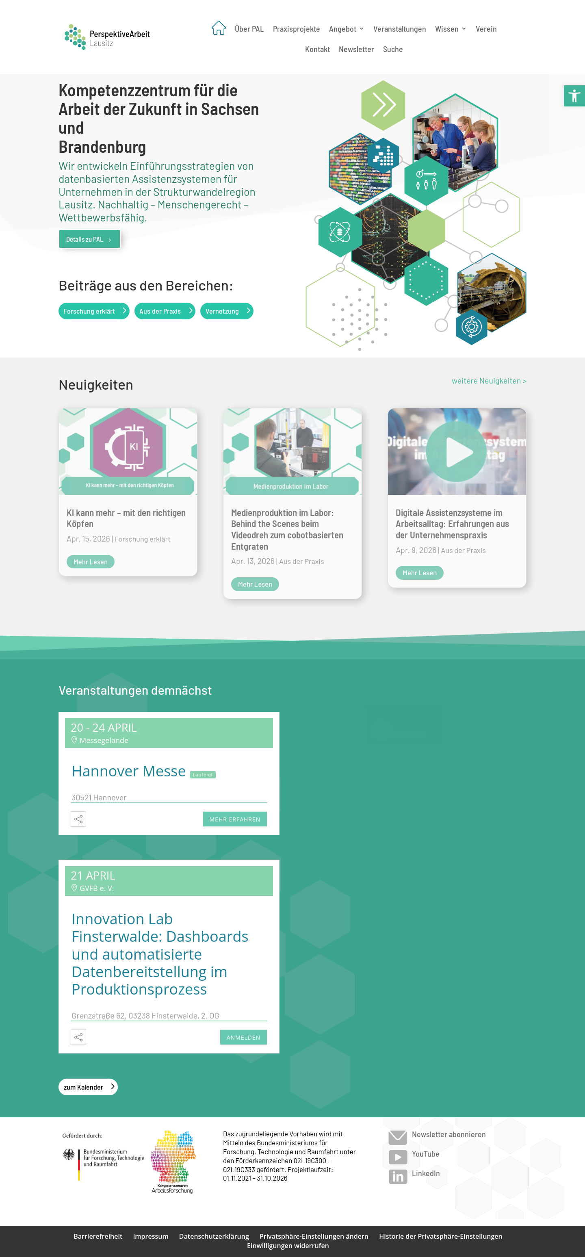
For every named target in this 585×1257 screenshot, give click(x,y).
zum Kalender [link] (83, 1086)
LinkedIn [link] (426, 1173)
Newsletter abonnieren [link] (449, 1134)
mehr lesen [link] (91, 561)
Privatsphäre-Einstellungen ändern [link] (314, 1236)
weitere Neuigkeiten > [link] (489, 380)
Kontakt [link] (317, 50)
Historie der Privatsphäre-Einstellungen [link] (441, 1236)
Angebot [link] (342, 28)
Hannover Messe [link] (129, 771)
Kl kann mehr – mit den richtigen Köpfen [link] (126, 518)
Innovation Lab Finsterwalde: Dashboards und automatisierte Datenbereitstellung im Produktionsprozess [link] (160, 954)
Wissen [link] (447, 28)
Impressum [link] (150, 1236)
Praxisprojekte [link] (296, 28)
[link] (574, 95)
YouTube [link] (426, 1153)
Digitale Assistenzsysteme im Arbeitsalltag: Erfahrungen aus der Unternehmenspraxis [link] (452, 523)
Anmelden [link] (244, 1037)
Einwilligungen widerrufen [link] (288, 1245)
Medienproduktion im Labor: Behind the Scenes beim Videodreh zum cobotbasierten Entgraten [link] (287, 529)
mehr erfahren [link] (235, 819)
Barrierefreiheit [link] (98, 1236)
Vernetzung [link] (222, 310)
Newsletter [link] (356, 50)
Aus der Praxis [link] (160, 310)
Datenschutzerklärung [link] (214, 1236)
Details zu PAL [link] (89, 239)
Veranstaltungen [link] (399, 28)
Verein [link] (486, 28)
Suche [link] (393, 50)
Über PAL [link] (249, 28)
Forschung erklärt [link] (89, 310)
